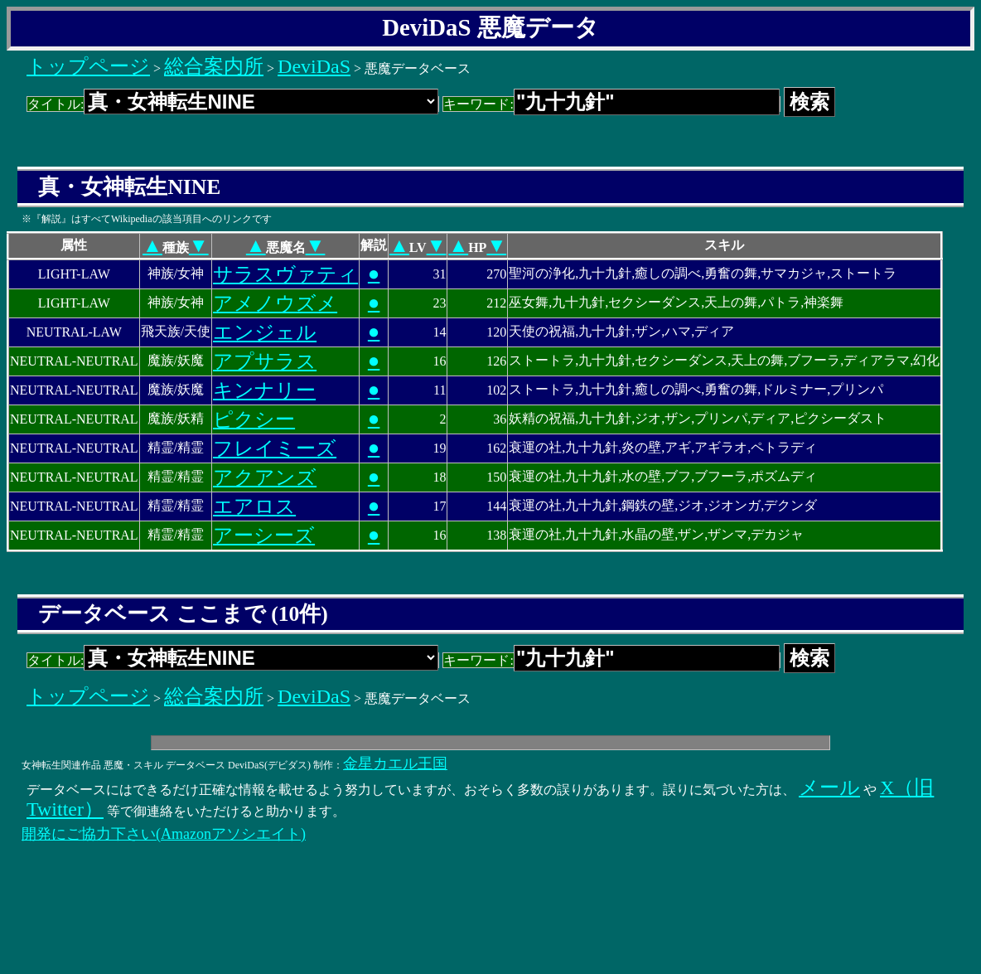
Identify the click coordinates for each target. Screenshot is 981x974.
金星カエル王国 (395, 763)
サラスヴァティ (285, 274)
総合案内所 (213, 66)
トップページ (88, 66)
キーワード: (611, 104)
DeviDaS (314, 66)
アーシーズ (264, 535)
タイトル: (232, 104)
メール (829, 787)
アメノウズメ (275, 303)
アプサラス (265, 361)
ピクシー (254, 419)
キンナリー (264, 390)
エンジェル (265, 332)
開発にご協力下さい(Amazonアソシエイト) (164, 834)
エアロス (254, 506)
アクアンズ (265, 477)
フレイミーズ (274, 448)
